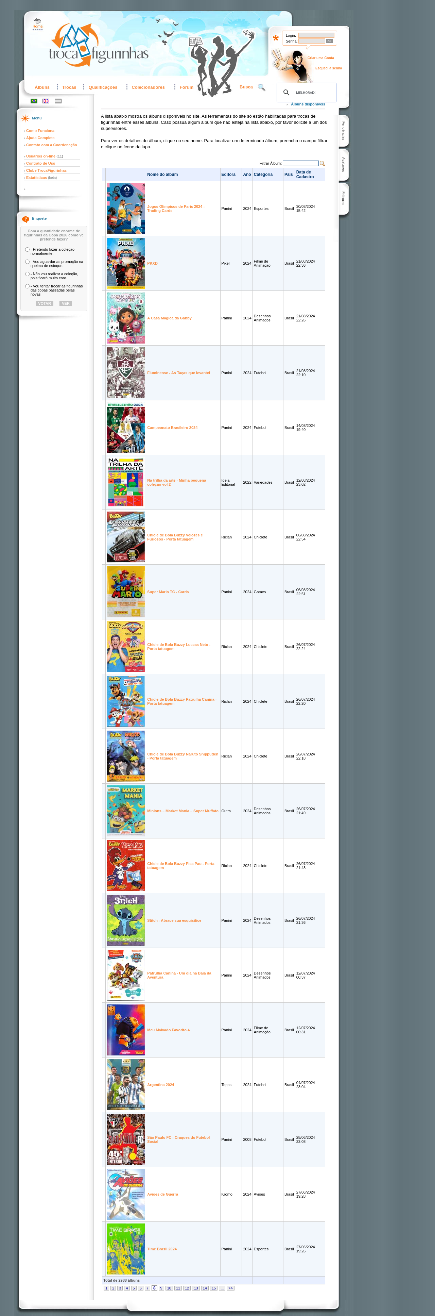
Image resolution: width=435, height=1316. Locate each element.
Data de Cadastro (305, 174)
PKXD (152, 263)
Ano (247, 174)
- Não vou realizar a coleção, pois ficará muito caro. (54, 276)
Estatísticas (37, 178)
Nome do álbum (162, 174)
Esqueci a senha (328, 68)
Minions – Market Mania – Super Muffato (183, 811)
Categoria (263, 174)
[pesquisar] (305, 92)
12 (187, 1288)
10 (169, 1288)
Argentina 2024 (160, 1085)
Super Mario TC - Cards (168, 592)
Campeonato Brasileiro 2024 (172, 428)
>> (230, 1288)
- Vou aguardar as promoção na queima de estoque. (57, 264)
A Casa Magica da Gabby (169, 318)
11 (178, 1288)
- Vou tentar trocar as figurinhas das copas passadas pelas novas (57, 290)
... (222, 1288)
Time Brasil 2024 (162, 1249)
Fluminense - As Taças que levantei (178, 373)
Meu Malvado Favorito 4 (168, 1030)
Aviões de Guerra (162, 1194)
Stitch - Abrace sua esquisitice (174, 920)
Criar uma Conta (321, 58)
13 (196, 1288)
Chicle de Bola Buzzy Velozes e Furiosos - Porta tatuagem (175, 537)
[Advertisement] (387, 128)
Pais (288, 174)
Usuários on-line (40, 156)
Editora (229, 174)
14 (205, 1288)
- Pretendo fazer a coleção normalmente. (52, 251)
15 (214, 1288)
